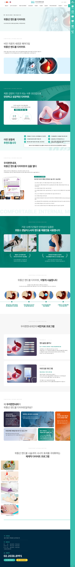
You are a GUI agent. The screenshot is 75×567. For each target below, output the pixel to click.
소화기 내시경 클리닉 (13, 5)
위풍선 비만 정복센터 (22, 5)
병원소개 (6, 5)
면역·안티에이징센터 (53, 5)
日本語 (8, 2)
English (10, 2)
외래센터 (36, 5)
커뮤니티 (65, 5)
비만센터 (41, 5)
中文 (7, 2)
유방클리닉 (60, 5)
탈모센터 (46, 5)
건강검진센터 (30, 5)
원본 (5, 2)
